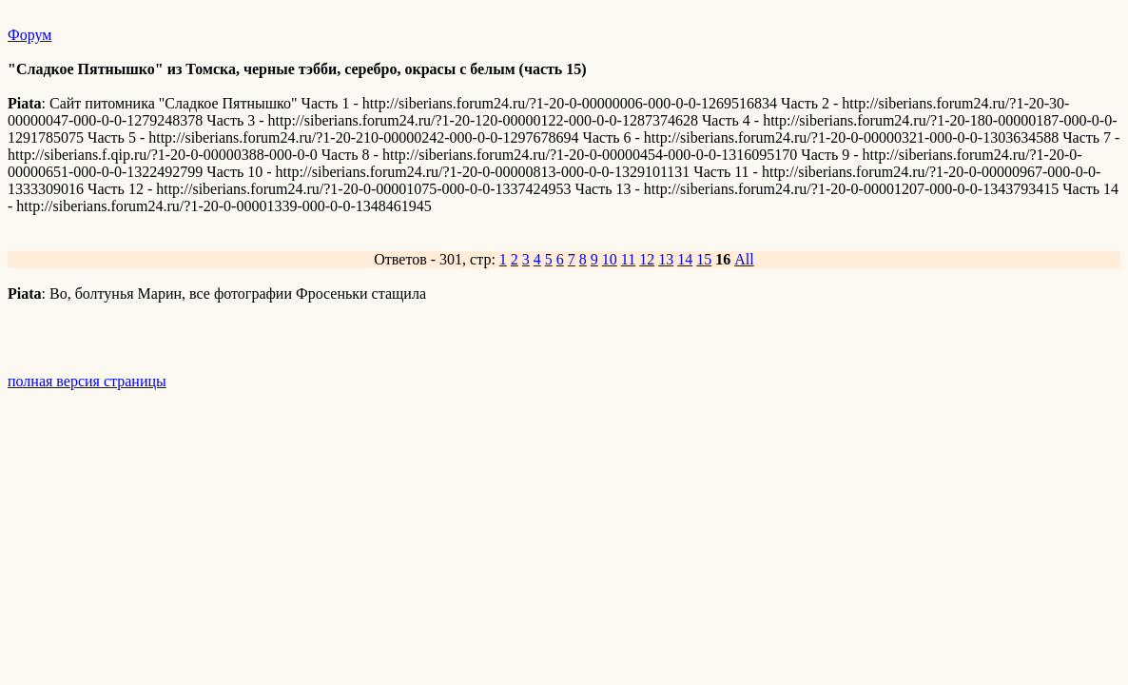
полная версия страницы (87, 381)
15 (703, 259)
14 (684, 259)
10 (609, 259)
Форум (29, 35)
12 (646, 259)
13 (665, 259)
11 (628, 259)
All (743, 259)
